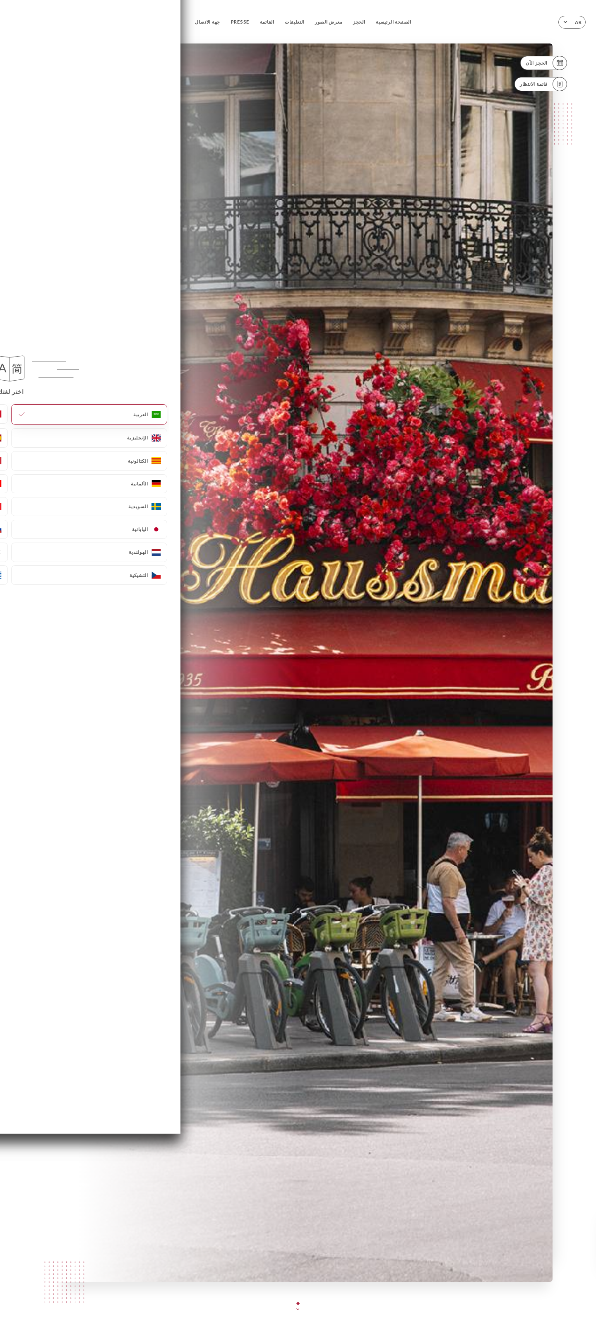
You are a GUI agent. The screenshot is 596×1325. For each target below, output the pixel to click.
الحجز (359, 21)
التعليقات (294, 21)
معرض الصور (329, 21)
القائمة (267, 21)
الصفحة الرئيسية (393, 21)
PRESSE (240, 21)
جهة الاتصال (207, 21)
